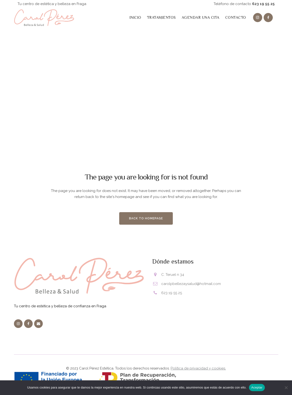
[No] (286, 387)
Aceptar (257, 387)
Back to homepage (146, 218)
